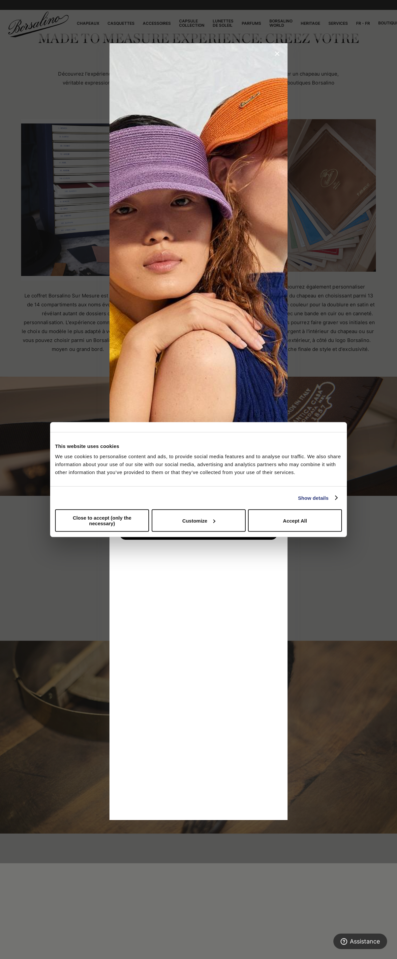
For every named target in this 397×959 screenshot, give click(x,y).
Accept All (295, 520)
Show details (313, 497)
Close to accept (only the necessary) (102, 520)
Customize (198, 520)
